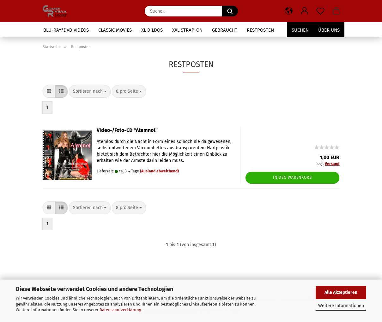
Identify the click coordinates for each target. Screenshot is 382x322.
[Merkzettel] (320, 11)
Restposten (260, 30)
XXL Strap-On (187, 30)
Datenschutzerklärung (120, 309)
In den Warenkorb (292, 177)
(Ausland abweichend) (159, 171)
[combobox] (90, 91)
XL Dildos (152, 30)
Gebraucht (224, 30)
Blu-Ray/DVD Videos (66, 30)
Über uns (329, 30)
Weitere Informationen (341, 305)
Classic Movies (115, 30)
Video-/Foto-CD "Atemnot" (127, 130)
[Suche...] (230, 11)
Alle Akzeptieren (340, 292)
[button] (289, 11)
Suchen (300, 30)
